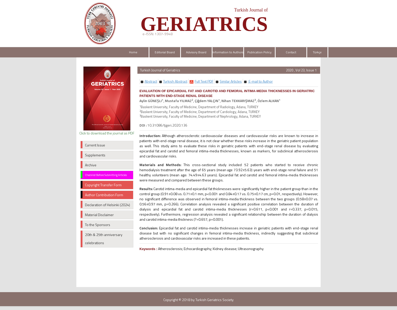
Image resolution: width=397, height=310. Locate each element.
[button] (151, 81)
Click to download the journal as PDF (106, 133)
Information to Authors (227, 52)
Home (133, 52)
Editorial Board (165, 52)
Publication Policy (259, 52)
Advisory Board (196, 52)
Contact (291, 52)
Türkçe (317, 52)
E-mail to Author (260, 81)
